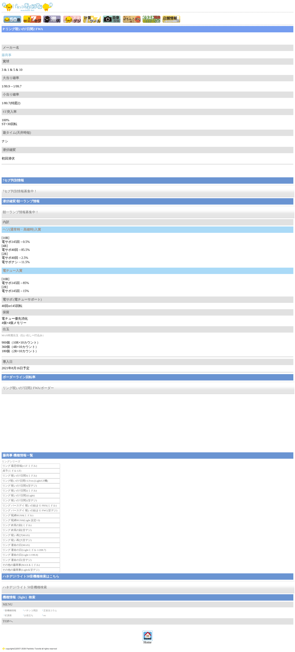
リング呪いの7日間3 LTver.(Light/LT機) (25, 480)
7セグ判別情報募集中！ (20, 191)
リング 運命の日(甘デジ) (17, 559)
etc (44, 615)
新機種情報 (10, 610)
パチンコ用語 (31, 610)
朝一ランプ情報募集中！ (21, 212)
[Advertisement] (34, 38)
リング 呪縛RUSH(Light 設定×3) (21, 520)
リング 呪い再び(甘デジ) (17, 540)
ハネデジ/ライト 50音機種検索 (25, 587)
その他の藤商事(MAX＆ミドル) (21, 564)
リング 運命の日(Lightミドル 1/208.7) (24, 549)
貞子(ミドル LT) (11, 470)
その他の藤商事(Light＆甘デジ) (20, 569)
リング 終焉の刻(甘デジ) (17, 530)
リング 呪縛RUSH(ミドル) (17, 515)
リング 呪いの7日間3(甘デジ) (19, 485)
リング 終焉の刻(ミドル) (17, 525)
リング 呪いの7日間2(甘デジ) (19, 500)
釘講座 (8, 615)
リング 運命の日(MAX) (16, 545)
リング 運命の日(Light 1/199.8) (20, 554)
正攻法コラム (50, 610)
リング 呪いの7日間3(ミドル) (19, 475)
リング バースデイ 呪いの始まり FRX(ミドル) (29, 505)
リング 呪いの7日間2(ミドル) (19, 490)
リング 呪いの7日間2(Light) (18, 495)
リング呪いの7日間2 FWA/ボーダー (28, 388)
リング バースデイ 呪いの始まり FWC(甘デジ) (29, 510)
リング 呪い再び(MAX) (16, 535)
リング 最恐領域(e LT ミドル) (19, 465)
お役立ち (28, 615)
